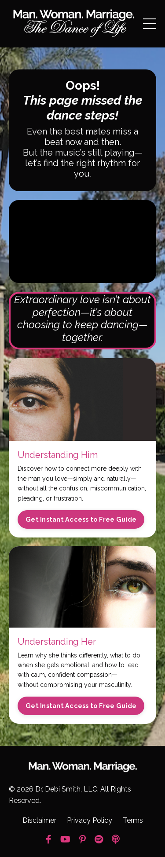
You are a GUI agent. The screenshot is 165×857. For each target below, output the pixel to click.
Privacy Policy (89, 820)
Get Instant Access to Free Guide (81, 519)
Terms (133, 820)
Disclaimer (39, 820)
